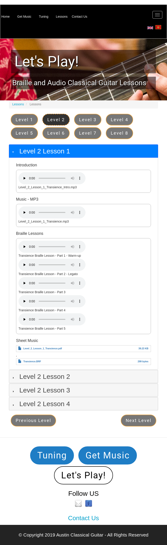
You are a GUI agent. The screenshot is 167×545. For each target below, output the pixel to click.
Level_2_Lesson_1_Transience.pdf (42, 348)
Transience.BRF (32, 361)
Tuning (43, 16)
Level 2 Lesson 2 (44, 376)
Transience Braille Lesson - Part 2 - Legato (48, 274)
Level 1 (24, 119)
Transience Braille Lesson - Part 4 (42, 310)
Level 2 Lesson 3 (44, 390)
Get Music (24, 16)
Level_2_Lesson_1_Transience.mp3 (44, 221)
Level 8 (119, 133)
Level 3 (87, 119)
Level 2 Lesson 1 (44, 151)
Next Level (138, 420)
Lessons (61, 16)
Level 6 (56, 133)
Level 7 (87, 133)
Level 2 (56, 119)
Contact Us (79, 16)
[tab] (83, 151)
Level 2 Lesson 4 (44, 403)
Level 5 (24, 133)
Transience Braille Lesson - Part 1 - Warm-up (50, 255)
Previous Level (33, 420)
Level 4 (119, 119)
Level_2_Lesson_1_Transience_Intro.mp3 (48, 187)
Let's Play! (47, 61)
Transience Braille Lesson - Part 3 (42, 292)
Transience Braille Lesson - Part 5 (42, 328)
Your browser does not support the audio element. (52, 178)
